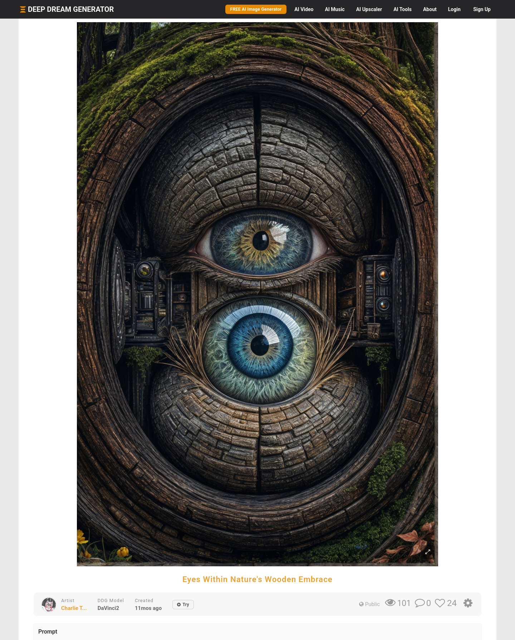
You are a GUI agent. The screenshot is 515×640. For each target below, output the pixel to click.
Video (303, 9)
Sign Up (482, 9)
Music (334, 9)
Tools (402, 9)
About (430, 9)
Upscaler (369, 9)
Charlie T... (74, 608)
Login (454, 9)
